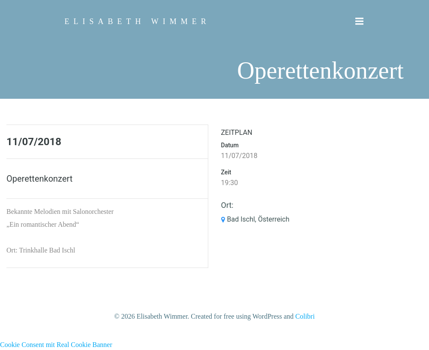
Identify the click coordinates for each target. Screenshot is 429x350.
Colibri (305, 316)
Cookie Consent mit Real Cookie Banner (56, 344)
